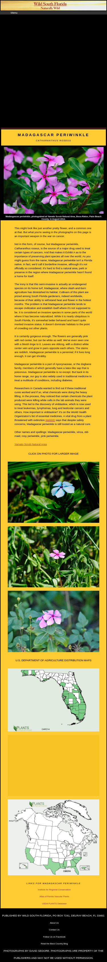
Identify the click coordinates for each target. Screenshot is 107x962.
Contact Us (54, 929)
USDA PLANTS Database (54, 903)
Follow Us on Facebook (54, 937)
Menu (14, 12)
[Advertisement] (53, 70)
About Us (54, 923)
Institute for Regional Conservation (54, 889)
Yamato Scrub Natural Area (31, 444)
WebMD (50, 420)
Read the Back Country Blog (54, 943)
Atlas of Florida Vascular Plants (54, 896)
